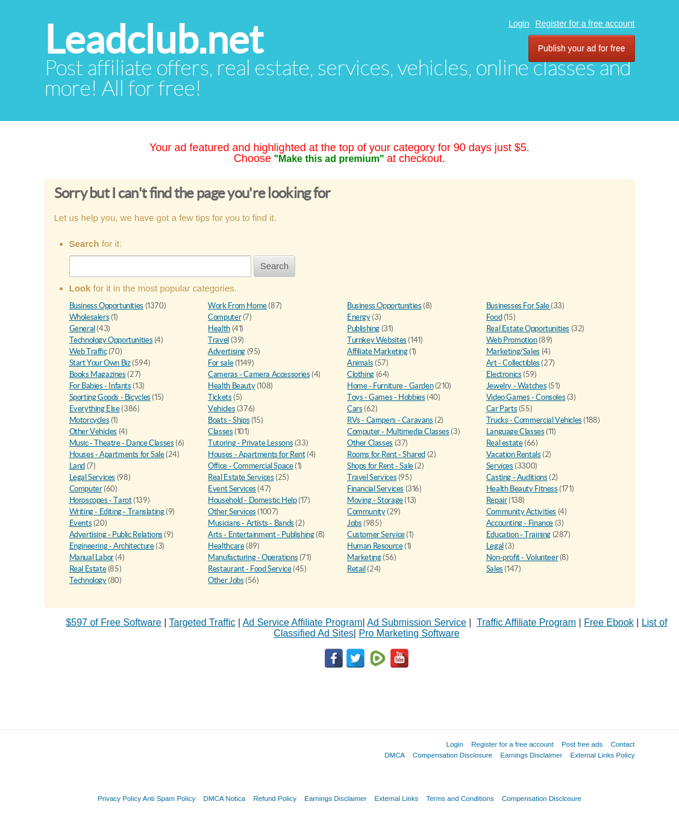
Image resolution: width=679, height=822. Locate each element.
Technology (88, 580)
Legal (495, 545)
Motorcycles (89, 420)
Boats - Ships (228, 420)
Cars (354, 408)
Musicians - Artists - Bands (250, 523)
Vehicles (221, 408)
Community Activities (521, 511)
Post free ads (582, 744)
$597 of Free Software (113, 622)
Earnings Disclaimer (531, 755)
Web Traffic (88, 351)
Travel (218, 339)
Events (80, 523)
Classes (220, 431)
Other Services (232, 511)
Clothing (360, 374)
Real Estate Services (241, 477)
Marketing (364, 557)
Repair (496, 500)
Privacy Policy (119, 798)
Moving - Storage (375, 500)
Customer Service (376, 534)
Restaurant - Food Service (249, 568)
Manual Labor (91, 557)
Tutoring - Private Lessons (250, 442)
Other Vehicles (93, 431)
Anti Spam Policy (169, 798)
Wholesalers (89, 317)
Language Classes (515, 431)
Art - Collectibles (513, 362)
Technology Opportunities (111, 339)
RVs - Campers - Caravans (390, 420)
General (82, 328)
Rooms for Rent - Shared (386, 454)
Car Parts (502, 408)
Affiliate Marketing (377, 351)
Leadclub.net (154, 39)
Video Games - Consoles (525, 397)
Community (366, 511)
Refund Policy (274, 798)
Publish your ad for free (581, 48)
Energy (359, 317)
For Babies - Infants (100, 385)
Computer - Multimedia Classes (398, 431)
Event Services (232, 488)
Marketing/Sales (513, 351)
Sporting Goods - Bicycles (110, 397)
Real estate (504, 442)
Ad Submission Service (416, 622)
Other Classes (370, 442)
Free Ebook (609, 622)
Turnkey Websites (377, 339)
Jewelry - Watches (516, 385)
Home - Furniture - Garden (390, 385)
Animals (360, 362)
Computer (224, 317)
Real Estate (88, 568)
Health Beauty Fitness (522, 488)
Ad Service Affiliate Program (303, 622)
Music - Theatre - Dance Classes (121, 442)
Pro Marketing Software (408, 633)
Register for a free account (585, 23)
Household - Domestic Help (252, 500)
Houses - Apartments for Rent (256, 454)
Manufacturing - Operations (253, 557)
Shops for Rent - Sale (380, 465)
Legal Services (92, 477)
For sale (220, 362)
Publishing (363, 328)
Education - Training (518, 534)
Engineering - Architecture (111, 545)
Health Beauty (231, 385)
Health (219, 328)
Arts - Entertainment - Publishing (261, 534)
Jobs (354, 523)
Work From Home (237, 305)
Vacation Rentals (513, 454)
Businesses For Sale (518, 305)
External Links (397, 798)
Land (77, 465)
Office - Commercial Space (250, 465)
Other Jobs (225, 580)
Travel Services (371, 477)
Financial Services (375, 488)
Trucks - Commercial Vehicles (534, 420)
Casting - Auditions (517, 477)
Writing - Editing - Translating (116, 511)
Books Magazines (97, 374)
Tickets (219, 397)
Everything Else (94, 408)
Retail (356, 568)
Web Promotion (511, 339)
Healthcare (226, 545)
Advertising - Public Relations (116, 534)
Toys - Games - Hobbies (386, 397)
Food (494, 317)
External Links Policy (603, 755)
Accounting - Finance (519, 523)
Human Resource (375, 545)
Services (499, 465)
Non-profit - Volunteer (522, 557)
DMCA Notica (225, 798)
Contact (623, 744)
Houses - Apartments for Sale (116, 454)
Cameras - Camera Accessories (259, 374)
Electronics (504, 374)
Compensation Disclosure (452, 755)
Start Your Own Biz (100, 362)
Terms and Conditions (460, 798)
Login (518, 23)
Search (274, 266)
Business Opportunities (106, 305)
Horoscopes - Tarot (100, 500)
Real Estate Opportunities (527, 328)
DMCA (394, 755)
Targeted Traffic (202, 622)
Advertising (226, 351)
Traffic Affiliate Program (526, 622)
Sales (494, 568)
